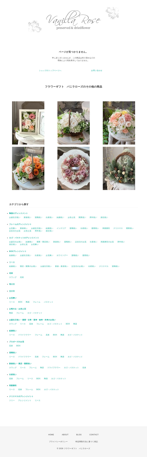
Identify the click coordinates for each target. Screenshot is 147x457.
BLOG (79, 435)
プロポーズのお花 (16, 342)
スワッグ (13, 277)
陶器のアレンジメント (18, 213)
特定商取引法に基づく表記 (87, 442)
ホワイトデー (62, 255)
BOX (20, 302)
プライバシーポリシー (58, 442)
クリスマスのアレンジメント (21, 396)
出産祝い (49, 217)
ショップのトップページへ (50, 71)
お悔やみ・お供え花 (17, 309)
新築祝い (27, 217)
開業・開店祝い (43, 242)
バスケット (48, 302)
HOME (51, 435)
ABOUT (65, 435)
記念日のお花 (14, 231)
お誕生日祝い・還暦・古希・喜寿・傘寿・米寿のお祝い (32, 320)
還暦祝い (95, 228)
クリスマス (118, 228)
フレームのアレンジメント (20, 224)
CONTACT (94, 435)
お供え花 (71, 217)
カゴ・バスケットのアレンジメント (24, 238)
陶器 (28, 302)
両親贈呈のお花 (107, 242)
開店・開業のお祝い (28, 266)
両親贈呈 (106, 228)
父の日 (12, 291)
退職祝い (38, 217)
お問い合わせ (96, 71)
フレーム (36, 302)
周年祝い (93, 217)
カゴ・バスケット (34, 313)
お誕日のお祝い (15, 242)
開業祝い (82, 217)
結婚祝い (60, 217)
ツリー (12, 400)
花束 (11, 273)
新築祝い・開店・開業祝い (20, 364)
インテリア (61, 228)
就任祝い (104, 217)
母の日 (12, 284)
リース (12, 262)
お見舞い (13, 228)
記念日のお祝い (78, 266)
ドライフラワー (24, 335)
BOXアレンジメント (17, 251)
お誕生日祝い (14, 217)
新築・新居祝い (61, 266)
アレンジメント (24, 400)
